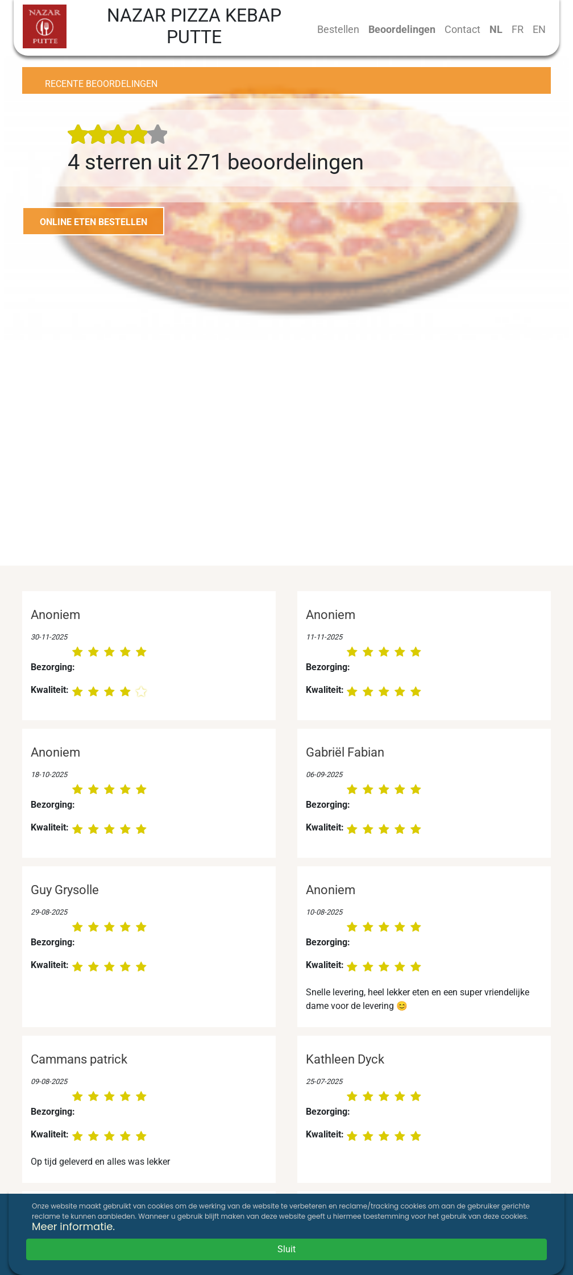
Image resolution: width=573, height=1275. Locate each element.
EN (539, 29)
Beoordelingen (401, 29)
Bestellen (338, 29)
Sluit (286, 1249)
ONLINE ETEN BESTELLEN (93, 222)
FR (518, 29)
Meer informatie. (73, 1226)
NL (496, 29)
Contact (462, 29)
